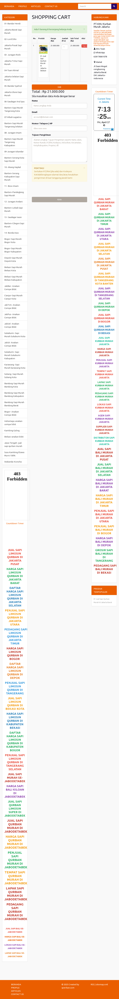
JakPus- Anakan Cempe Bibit (12, 316)
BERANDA (9, 6)
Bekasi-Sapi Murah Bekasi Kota (13, 269)
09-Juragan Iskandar (14, 151)
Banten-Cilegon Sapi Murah (14, 225)
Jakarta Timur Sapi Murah (13, 62)
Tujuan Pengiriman (41, 135)
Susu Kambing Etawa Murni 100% (14, 454)
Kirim (59, 199)
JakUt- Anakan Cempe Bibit (11, 344)
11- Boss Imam (11, 186)
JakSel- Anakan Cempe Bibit (11, 325)
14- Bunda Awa (11, 233)
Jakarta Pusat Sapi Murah (13, 47)
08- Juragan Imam (12, 133)
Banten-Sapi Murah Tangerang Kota (13, 109)
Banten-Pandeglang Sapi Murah (14, 194)
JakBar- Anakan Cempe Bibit (12, 287)
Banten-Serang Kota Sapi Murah (14, 159)
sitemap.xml (102, 984)
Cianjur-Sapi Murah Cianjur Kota (13, 297)
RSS (92, 984)
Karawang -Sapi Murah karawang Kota (14, 366)
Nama (35, 100)
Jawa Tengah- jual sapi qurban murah (13, 444)
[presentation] (53, 190)
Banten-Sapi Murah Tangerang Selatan (13, 125)
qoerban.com (68, 987)
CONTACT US (51, 6)
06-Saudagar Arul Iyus (14, 101)
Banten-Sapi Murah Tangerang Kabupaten (13, 142)
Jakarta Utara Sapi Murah (13, 94)
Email (34, 112)
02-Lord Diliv (10, 39)
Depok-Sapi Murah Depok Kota (13, 259)
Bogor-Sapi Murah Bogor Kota (13, 240)
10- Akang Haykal (12, 167)
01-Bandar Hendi (12, 23)
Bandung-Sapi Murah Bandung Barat (14, 404)
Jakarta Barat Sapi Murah (13, 31)
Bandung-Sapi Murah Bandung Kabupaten (14, 394)
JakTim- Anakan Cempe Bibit (12, 306)
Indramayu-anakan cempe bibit (13, 423)
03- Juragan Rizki (12, 55)
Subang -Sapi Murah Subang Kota (13, 375)
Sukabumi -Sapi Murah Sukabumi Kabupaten (12, 355)
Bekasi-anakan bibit (14, 436)
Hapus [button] (84, 46)
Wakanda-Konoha (13, 462)
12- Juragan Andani (13, 201)
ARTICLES (36, 6)
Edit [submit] (59, 87)
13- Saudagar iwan (13, 217)
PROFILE (22, 6)
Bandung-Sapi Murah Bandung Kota (14, 385)
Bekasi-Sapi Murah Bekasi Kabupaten (13, 278)
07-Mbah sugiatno (12, 117)
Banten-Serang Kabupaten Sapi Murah (12, 176)
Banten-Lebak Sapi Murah (13, 209)
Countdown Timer (15, 523)
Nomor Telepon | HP (42, 123)
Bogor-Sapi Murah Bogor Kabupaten (13, 250)
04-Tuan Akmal (11, 70)
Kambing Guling (12, 430)
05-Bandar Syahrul (13, 86)
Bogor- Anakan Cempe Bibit (11, 413)
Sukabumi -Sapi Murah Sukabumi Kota (14, 335)
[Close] (84, 28)
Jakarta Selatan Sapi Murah (14, 78)
